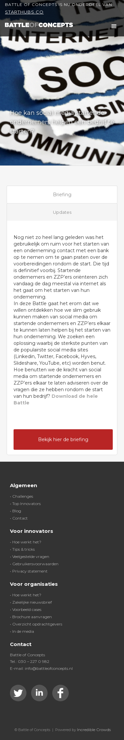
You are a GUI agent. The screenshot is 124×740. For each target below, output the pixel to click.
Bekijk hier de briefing (63, 439)
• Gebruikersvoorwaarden (34, 563)
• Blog (15, 510)
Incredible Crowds (94, 729)
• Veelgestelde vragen (29, 556)
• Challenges (21, 496)
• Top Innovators (25, 503)
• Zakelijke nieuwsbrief (31, 602)
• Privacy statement (29, 571)
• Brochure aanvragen (31, 616)
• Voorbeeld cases (25, 609)
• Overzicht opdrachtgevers (36, 624)
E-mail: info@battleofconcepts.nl (41, 668)
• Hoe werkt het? (25, 541)
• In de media (22, 631)
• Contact (19, 518)
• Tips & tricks (22, 549)
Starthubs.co (24, 12)
